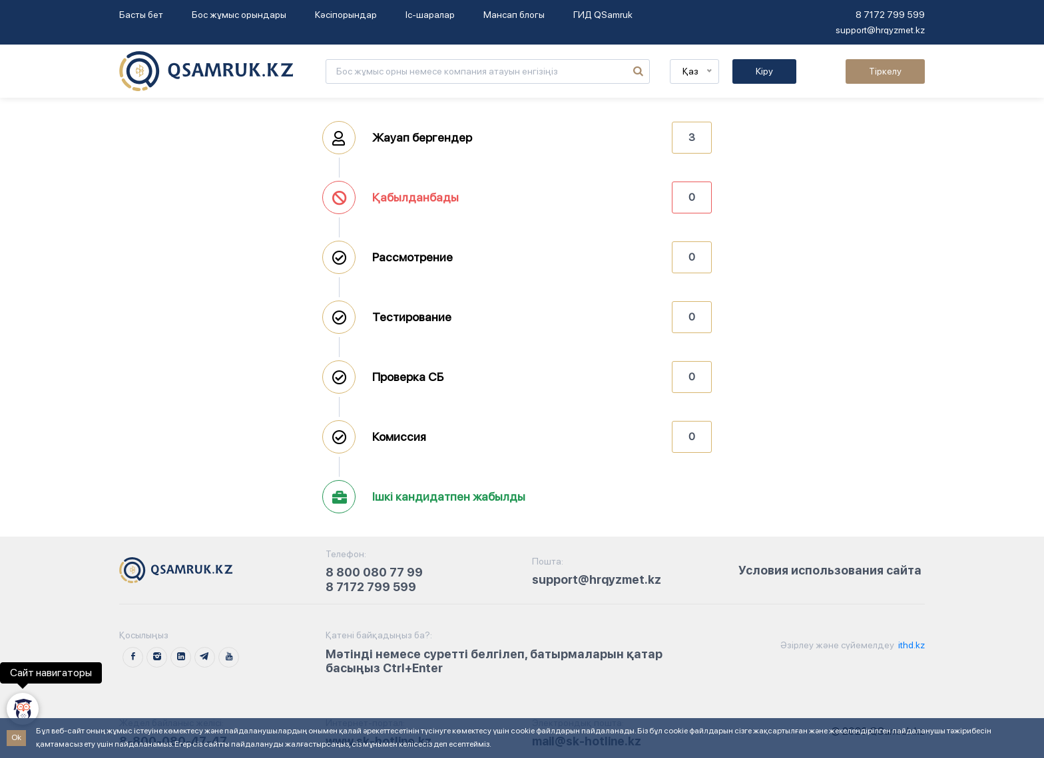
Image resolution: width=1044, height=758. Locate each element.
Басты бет (141, 14)
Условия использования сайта (829, 570)
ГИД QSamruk (603, 14)
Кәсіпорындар (346, 14)
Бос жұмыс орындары (239, 14)
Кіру (764, 71)
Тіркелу (885, 71)
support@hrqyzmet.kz (880, 30)
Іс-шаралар (430, 14)
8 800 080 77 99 (374, 572)
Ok (16, 737)
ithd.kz (910, 645)
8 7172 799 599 (890, 14)
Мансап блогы (514, 14)
